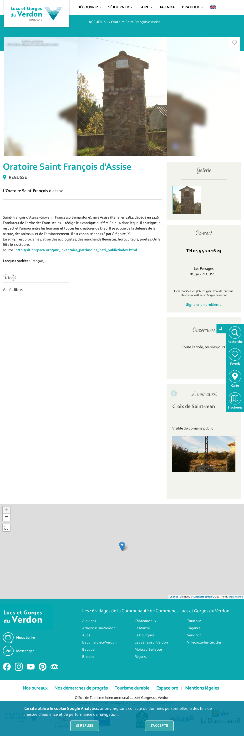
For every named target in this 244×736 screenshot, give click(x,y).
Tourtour (194, 621)
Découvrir (89, 7)
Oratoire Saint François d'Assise (135, 22)
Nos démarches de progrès (81, 688)
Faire (145, 7)
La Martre (142, 628)
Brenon (88, 657)
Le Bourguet (144, 635)
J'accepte (159, 726)
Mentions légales (202, 688)
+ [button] (6, 510)
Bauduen (89, 650)
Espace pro (167, 688)
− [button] (6, 517)
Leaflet (174, 597)
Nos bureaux (35, 688)
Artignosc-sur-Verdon (98, 628)
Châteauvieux (145, 621)
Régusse (141, 657)
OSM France (236, 597)
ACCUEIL (96, 22)
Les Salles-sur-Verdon (151, 642)
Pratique (192, 7)
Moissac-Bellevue (148, 650)
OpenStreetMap (202, 597)
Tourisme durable (132, 688)
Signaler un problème (203, 305)
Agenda (167, 7)
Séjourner (120, 7)
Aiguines (89, 621)
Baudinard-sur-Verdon (99, 642)
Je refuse (84, 726)
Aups (86, 635)
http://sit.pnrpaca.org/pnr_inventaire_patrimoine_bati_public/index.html (76, 250)
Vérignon (194, 635)
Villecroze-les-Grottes (204, 642)
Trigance (194, 628)
